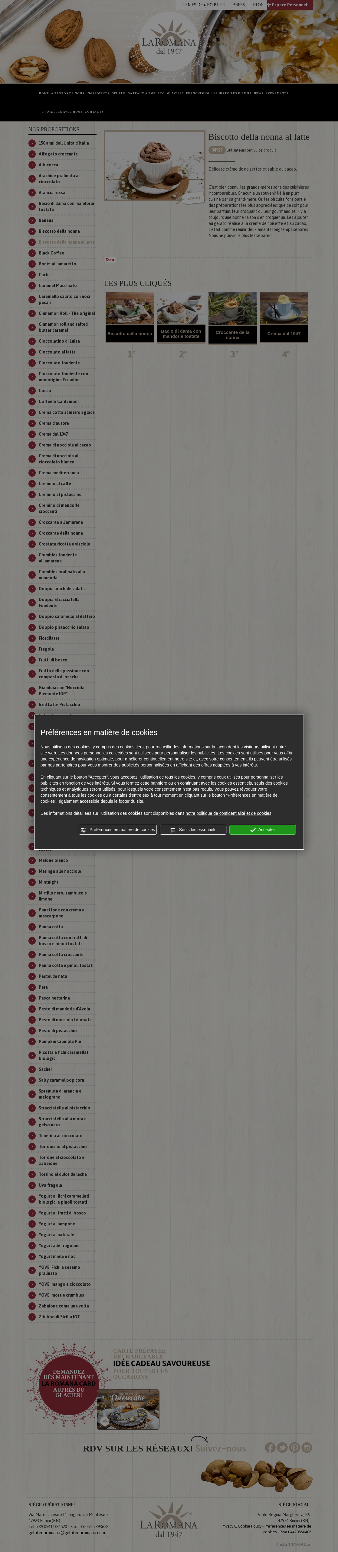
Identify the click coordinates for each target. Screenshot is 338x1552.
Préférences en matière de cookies (117, 830)
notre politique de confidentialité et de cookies (228, 813)
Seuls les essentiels (193, 830)
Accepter (263, 830)
